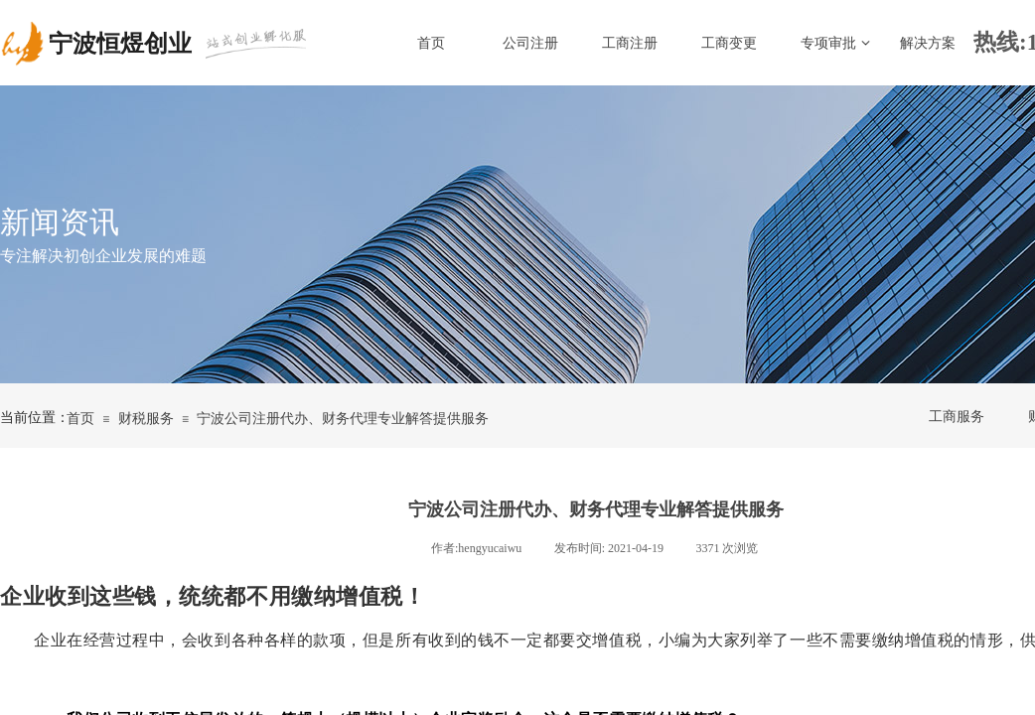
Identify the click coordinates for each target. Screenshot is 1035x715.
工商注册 (630, 43)
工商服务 (956, 416)
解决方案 (928, 43)
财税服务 (146, 418)
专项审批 (828, 43)
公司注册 (530, 43)
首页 (431, 43)
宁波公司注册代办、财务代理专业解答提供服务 (343, 418)
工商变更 (729, 43)
